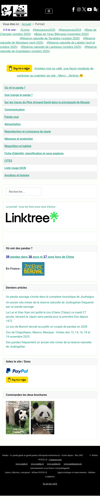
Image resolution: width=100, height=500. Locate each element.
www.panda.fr (22, 464)
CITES (8, 160)
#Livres (25, 29)
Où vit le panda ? (14, 87)
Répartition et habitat (17, 146)
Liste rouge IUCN (15, 168)
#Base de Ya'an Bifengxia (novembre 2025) (61, 34)
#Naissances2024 (70, 29)
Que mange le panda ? (18, 95)
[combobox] (23, 192)
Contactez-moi (55, 459)
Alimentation (12, 124)
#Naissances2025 (44, 29)
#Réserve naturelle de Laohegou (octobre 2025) (51, 46)
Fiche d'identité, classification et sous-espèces (34, 153)
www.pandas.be (53, 464)
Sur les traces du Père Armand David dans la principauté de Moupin (47, 102)
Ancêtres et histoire (16, 175)
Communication (14, 109)
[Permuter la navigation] (48, 11)
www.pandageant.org (73, 464)
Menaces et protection (18, 138)
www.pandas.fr (37, 464)
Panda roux (11, 117)
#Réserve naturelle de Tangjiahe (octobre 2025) (50, 38)
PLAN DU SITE (50, 484)
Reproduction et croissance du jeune (27, 131)
